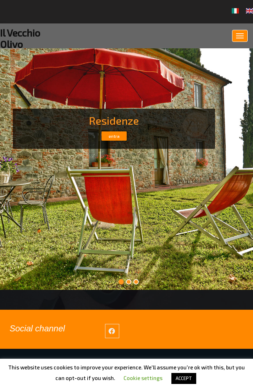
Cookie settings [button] (143, 378)
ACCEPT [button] (184, 378)
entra (113, 136)
